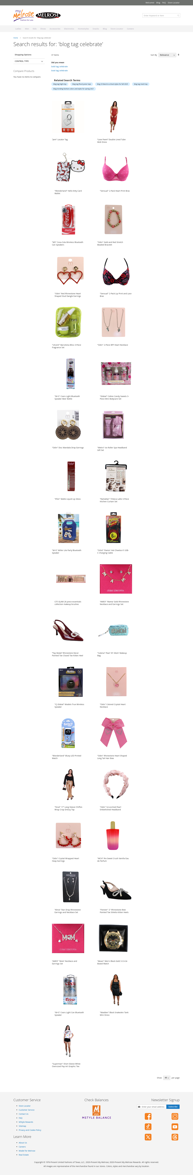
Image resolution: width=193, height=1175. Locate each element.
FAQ (164, 2)
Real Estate (24, 1154)
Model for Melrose (27, 1150)
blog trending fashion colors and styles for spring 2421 (73, 91)
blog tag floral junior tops (81, 87)
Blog (158, 2)
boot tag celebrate (59, 73)
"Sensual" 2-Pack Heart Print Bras (115, 193)
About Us (23, 1142)
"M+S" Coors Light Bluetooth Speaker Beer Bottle (67, 400)
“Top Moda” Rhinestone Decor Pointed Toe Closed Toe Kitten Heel (67, 656)
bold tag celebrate (59, 69)
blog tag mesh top (140, 87)
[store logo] (37, 18)
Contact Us (23, 1114)
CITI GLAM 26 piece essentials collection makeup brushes (68, 605)
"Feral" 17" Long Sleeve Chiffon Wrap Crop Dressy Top (68, 811)
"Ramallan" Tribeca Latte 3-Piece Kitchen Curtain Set (114, 502)
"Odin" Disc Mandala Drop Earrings (68, 450)
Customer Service (26, 1110)
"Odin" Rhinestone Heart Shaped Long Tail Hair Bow (112, 759)
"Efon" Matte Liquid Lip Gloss (68, 501)
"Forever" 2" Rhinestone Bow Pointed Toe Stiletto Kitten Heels (114, 913)
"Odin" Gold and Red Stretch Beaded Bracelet (110, 246)
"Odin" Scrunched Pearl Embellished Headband (110, 811)
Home (15, 40)
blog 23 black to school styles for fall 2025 (112, 87)
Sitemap (22, 1126)
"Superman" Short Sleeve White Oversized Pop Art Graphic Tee (66, 1067)
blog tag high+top (59, 87)
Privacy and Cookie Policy (30, 1130)
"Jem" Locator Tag (60, 142)
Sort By (154, 57)
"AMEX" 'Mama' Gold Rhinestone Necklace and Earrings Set (114, 605)
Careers (22, 1146)
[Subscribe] (173, 1107)
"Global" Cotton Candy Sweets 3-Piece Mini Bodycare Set (114, 400)
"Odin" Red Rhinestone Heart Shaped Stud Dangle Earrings (68, 297)
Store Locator (174, 2)
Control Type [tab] (22, 64)
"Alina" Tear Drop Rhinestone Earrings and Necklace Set (68, 913)
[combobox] (161, 18)
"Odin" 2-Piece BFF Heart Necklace (112, 347)
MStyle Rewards (26, 1122)
